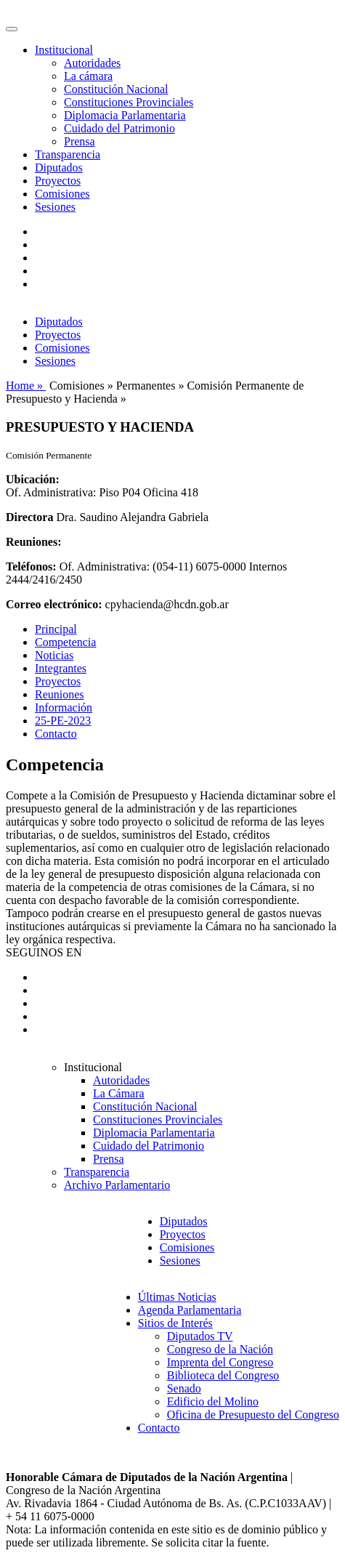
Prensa (79, 141)
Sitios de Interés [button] (175, 1323)
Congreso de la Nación (220, 1349)
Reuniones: (33, 542)
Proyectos (58, 180)
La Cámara (119, 1093)
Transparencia (67, 154)
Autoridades (92, 63)
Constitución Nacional (116, 89)
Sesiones (55, 207)
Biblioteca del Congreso (223, 1375)
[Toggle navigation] (11, 29)
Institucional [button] (64, 50)
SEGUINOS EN (43, 952)
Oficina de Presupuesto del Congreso (253, 1414)
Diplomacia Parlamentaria (124, 115)
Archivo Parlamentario (117, 1185)
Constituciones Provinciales (128, 102)
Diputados (59, 167)
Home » (26, 385)
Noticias (54, 655)
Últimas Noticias (177, 1297)
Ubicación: (33, 479)
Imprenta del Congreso (220, 1362)
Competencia (65, 642)
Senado (184, 1388)
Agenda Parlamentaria (190, 1310)
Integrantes (60, 668)
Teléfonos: (31, 566)
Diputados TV (200, 1336)
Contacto (56, 733)
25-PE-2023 (63, 720)
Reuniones (59, 694)
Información (63, 707)
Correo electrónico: (54, 604)
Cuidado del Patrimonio (119, 128)
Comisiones (62, 193)
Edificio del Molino (213, 1401)
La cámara (88, 76)
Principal (56, 629)
